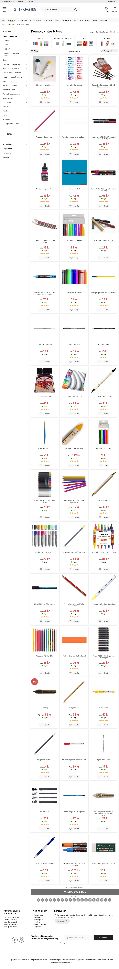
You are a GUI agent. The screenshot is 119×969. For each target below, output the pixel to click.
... (105, 900)
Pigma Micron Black (103, 760)
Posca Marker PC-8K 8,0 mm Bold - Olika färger (74, 864)
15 (94, 900)
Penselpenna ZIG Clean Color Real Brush (103, 605)
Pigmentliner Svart (74, 344)
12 (82, 900)
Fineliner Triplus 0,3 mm (74, 396)
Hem (3, 24)
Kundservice (38, 915)
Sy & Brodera (48, 20)
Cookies (37, 922)
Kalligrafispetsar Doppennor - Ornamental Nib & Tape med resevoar (103, 813)
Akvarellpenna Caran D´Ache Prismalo (74, 605)
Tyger (57, 20)
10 (74, 900)
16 (98, 900)
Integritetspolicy (40, 924)
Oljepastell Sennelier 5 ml (44, 85)
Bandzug (45, 708)
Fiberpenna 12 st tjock (74, 241)
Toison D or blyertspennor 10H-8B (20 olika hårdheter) (103, 86)
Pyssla (3, 20)
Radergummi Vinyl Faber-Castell (103, 863)
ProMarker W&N (74, 189)
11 (78, 900)
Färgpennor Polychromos (44, 137)
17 (102, 900)
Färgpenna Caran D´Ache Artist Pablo (44, 241)
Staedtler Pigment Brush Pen (44, 552)
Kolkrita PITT (44, 812)
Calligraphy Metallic (104, 500)
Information (111, 2)
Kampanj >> (31, 2)
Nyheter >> (21, 2)
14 (90, 900)
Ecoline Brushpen (104, 708)
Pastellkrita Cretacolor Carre (104, 241)
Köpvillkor (37, 917)
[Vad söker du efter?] (60, 9)
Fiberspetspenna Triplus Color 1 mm (103, 293)
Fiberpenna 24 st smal (74, 293)
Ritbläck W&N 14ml (44, 396)
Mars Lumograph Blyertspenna (74, 812)
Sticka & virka (22, 20)
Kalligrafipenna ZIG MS (104, 396)
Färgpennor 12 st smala (104, 448)
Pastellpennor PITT (74, 708)
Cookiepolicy (38, 920)
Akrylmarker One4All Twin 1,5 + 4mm (103, 552)
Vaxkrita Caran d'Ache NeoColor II (74, 137)
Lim (75, 20)
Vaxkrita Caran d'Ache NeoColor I (74, 656)
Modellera (103, 20)
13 (86, 900)
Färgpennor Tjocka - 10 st (44, 656)
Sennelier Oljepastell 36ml (74, 448)
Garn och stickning (35, 20)
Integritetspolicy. (90, 943)
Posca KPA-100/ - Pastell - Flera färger (44, 501)
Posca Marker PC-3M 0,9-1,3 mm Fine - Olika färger (103, 190)
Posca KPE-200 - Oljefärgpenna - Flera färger (103, 657)
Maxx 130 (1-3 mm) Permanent (44, 604)
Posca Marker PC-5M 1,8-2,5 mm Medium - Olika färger (44, 293)
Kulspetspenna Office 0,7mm (44, 863)
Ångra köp (37, 927)
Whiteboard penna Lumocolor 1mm (74, 760)
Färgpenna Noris (103, 344)
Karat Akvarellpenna (45, 344)
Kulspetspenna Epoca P (45, 448)
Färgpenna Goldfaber (44, 760)
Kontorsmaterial (84, 20)
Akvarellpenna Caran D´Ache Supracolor (74, 501)
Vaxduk (94, 20)
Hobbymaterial (66, 20)
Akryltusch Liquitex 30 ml (44, 189)
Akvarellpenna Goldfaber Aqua (74, 552)
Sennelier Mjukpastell (74, 85)
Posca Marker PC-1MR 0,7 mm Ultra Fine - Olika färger (104, 138)
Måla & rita (11, 20)
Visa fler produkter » (75, 891)
